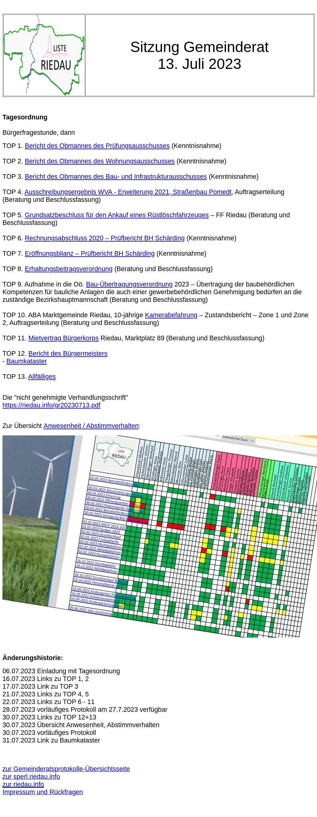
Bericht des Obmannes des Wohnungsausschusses (100, 161)
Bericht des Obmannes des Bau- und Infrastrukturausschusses (116, 176)
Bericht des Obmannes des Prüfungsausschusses (97, 146)
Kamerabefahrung (171, 315)
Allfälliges (42, 376)
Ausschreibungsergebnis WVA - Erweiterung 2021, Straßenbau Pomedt (128, 192)
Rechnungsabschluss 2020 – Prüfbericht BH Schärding (105, 238)
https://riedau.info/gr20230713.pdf (51, 405)
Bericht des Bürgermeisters (68, 353)
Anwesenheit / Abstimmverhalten (91, 426)
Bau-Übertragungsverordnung (129, 284)
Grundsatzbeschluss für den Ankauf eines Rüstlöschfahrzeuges (117, 215)
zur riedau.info (23, 784)
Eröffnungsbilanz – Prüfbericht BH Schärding (90, 253)
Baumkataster (26, 361)
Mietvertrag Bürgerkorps (64, 338)
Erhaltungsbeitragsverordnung (69, 269)
